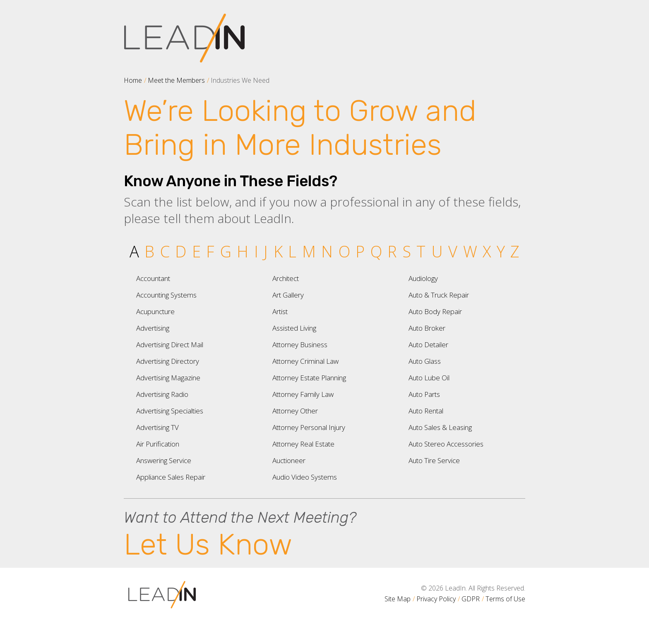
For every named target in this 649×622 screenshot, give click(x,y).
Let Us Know (208, 544)
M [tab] (309, 251)
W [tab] (470, 251)
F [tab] (210, 251)
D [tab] (180, 251)
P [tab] (360, 251)
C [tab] (165, 251)
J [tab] (266, 251)
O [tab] (344, 251)
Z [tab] (514, 251)
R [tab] (392, 251)
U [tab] (437, 251)
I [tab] (256, 251)
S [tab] (406, 251)
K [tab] (278, 251)
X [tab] (487, 251)
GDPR (471, 598)
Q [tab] (376, 251)
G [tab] (225, 251)
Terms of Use (505, 598)
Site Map (398, 598)
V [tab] (452, 251)
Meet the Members (176, 80)
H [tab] (242, 251)
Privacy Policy (436, 598)
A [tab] (134, 251)
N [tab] (327, 251)
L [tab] (292, 251)
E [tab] (196, 251)
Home (133, 80)
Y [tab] (501, 251)
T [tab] (420, 251)
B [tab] (149, 251)
